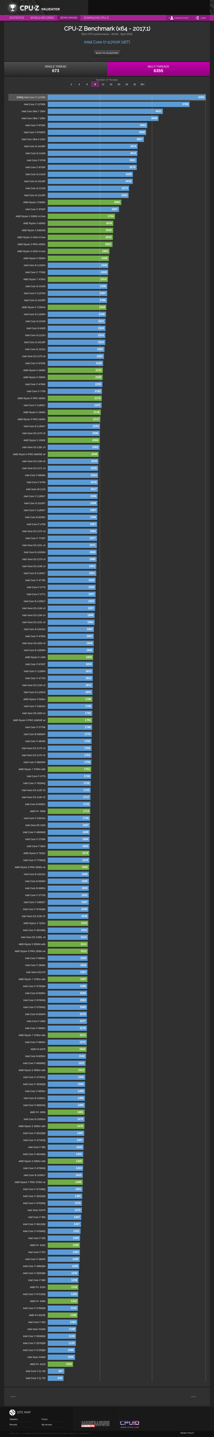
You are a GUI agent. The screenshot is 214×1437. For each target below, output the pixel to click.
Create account (181, 18)
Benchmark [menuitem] (68, 17)
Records (13, 1425)
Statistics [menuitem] (16, 17)
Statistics (14, 1419)
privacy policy (187, 1433)
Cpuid (129, 1425)
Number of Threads (107, 79)
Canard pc (95, 1425)
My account (47, 1425)
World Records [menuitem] (42, 17)
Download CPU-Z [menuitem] (96, 17)
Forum (44, 1419)
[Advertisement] (149, 7)
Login (203, 18)
